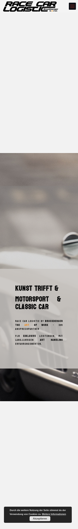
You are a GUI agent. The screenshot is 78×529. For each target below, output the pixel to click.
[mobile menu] (72, 6)
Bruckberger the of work (39, 323)
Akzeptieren (40, 518)
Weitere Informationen (54, 514)
